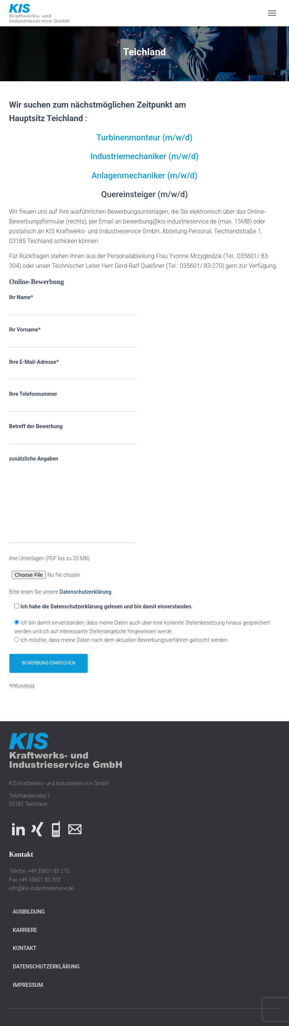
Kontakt (25, 948)
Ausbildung (29, 912)
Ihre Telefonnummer (72, 401)
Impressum (28, 985)
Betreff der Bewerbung (72, 433)
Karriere (25, 930)
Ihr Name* (72, 304)
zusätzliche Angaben (72, 499)
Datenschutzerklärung (85, 592)
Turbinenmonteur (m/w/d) (144, 137)
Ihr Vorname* (72, 337)
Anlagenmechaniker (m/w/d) (144, 175)
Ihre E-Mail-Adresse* (72, 369)
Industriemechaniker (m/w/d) (144, 156)
